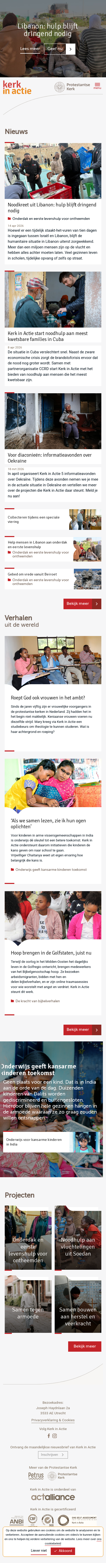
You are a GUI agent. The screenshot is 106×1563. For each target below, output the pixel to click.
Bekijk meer (78, 604)
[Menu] (96, 87)
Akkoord (63, 1551)
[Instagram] (54, 1435)
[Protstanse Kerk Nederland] (62, 1476)
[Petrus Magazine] (36, 1476)
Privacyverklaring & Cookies (53, 1420)
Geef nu (55, 49)
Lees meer (30, 49)
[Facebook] (49, 1435)
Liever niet (39, 1550)
